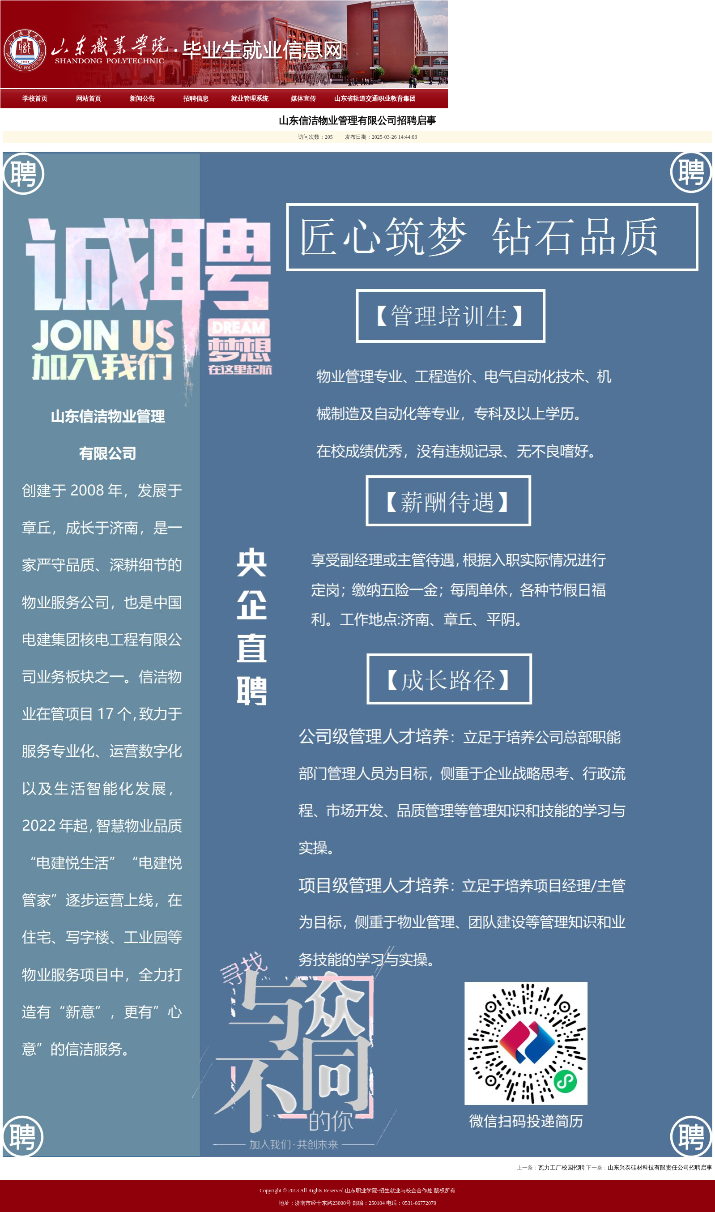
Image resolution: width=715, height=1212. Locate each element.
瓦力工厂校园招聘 (561, 1167)
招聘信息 (196, 98)
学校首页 (34, 98)
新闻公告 (142, 98)
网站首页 (88, 98)
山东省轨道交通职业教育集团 (375, 98)
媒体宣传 (303, 98)
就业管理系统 (249, 98)
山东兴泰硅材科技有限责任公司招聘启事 (660, 1167)
